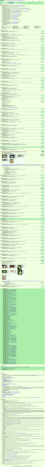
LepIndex (12, 49)
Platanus (3, 281)
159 (13, 53)
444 (16, 9)
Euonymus (19, 63)
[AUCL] (5, 6)
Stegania (13, 3)
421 (14, 93)
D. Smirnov (8, 272)
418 (13, 45)
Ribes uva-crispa (6, 164)
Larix (44, 164)
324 (17, 72)
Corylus (9, 165)
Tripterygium (10, 107)
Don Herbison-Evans (26, 49)
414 (14, 31)
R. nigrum (12, 164)
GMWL (19, 49)
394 (16, 199)
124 (12, 65)
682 (13, 36)
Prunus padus (5, 63)
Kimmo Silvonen (3, 268)
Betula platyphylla (9, 63)
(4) (12, 144)
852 (16, 144)
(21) (10, 22)
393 (17, 203)
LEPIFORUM (22, 49)
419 (13, 43)
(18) (10, 16)
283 (14, 231)
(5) (11, 254)
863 (13, 112)
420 (14, 109)
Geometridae (18, 0)
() (37, 3)
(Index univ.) (10, 11)
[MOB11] (5, 12)
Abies (11, 165)
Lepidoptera (9, 0)
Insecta (6, 0)
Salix (16, 63)
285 (16, 125)
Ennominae (22, 0)
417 (13, 134)
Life (4, 0)
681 (10, 13)
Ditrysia (12, 0)
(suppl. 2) (10, 27)
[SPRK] (20, 164)
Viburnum (7, 165)
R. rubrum (14, 164)
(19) (14, 121)
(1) (18, 169)
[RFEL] (9, 12)
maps (43, 47)
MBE (18, 114)
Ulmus (37, 164)
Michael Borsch (15, 157)
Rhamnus (5, 281)
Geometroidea (14, 0)
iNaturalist (19, 28)
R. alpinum (9, 164)
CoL (17, 28)
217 (15, 128)
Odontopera (9, 3)
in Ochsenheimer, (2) (11, 9)
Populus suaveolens (13, 63)
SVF (8, 312)
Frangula (8, 281)
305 (13, 10)
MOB (31, 78)
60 (13, 11)
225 (15, 254)
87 (12, 81)
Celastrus (5, 107)
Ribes (21, 164)
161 (21, 169)
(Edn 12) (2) (10, 112)
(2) (10, 14)
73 (13, 15)
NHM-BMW (16, 26)
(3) (13, 72)
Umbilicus (3, 165)
